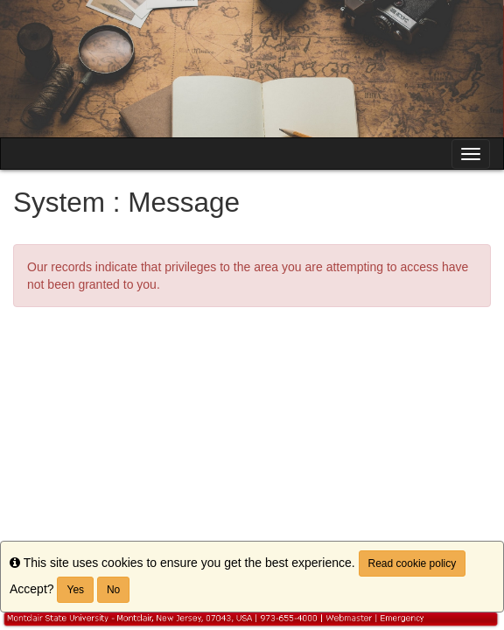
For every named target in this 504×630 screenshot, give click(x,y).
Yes (75, 590)
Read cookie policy (412, 563)
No (113, 590)
